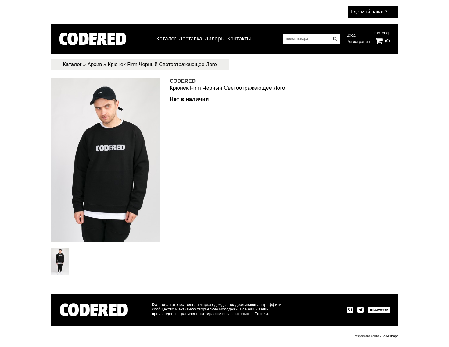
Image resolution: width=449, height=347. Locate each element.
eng (385, 32)
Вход (351, 35)
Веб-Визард (390, 336)
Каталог (166, 39)
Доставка (190, 39)
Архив (95, 64)
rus (377, 32)
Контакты (239, 39)
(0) (387, 40)
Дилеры (215, 39)
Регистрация (358, 41)
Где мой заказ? (369, 12)
